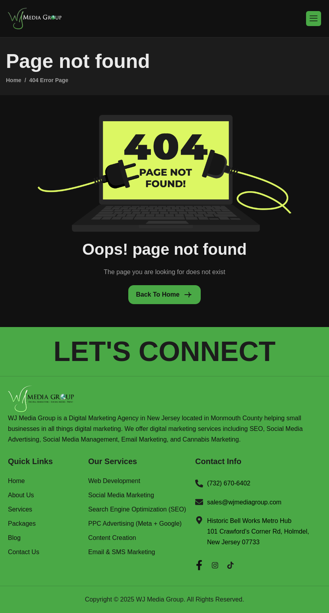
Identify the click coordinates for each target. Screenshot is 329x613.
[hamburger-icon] (313, 18)
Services (20, 509)
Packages (22, 524)
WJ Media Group (160, 599)
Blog (14, 538)
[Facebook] (199, 563)
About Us (21, 495)
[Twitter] (230, 563)
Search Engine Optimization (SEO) (137, 509)
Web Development (114, 481)
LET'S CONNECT (164, 351)
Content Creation (112, 538)
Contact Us (23, 552)
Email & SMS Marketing (121, 552)
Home (16, 481)
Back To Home (158, 294)
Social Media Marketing (121, 495)
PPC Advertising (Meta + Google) (135, 524)
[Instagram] (215, 563)
